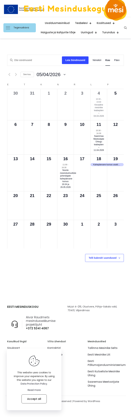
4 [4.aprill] (99, 93)
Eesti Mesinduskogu (65, 8)
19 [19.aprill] (115, 158)
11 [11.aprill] (99, 124)
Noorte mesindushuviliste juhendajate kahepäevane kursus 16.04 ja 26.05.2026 (68, 178)
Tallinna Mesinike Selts (103, 348)
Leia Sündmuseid (75, 60)
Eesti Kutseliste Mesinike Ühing (104, 373)
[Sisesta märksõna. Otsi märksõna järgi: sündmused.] (34, 60)
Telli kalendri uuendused (103, 257)
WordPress (94, 401)
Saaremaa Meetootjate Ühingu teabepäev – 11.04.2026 (98, 143)
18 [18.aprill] (99, 158)
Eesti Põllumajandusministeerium (106, 363)
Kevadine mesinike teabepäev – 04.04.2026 (99, 110)
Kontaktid (54, 348)
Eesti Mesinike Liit (99, 355)
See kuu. (27, 74)
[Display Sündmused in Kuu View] (107, 60)
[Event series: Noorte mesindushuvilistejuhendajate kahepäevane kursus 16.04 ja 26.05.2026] (68, 167)
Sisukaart (13, 348)
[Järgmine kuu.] (16, 75)
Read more (34, 390)
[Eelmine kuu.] (9, 75)
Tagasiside (54, 355)
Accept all (34, 399)
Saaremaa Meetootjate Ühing (103, 384)
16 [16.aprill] (65, 158)
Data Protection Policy (34, 383)
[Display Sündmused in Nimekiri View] (97, 60)
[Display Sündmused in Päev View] (117, 60)
